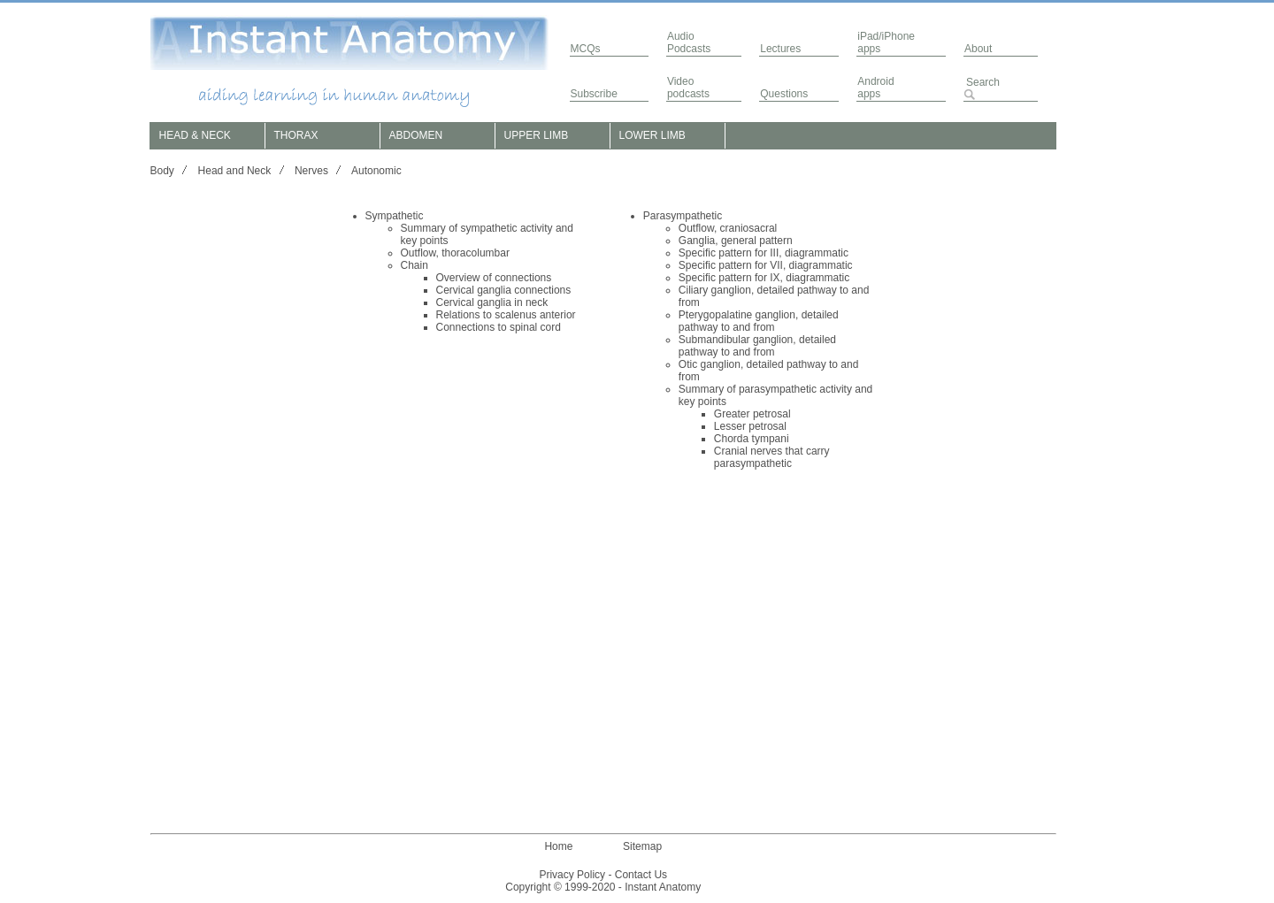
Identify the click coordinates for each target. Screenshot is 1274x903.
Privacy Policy (572, 875)
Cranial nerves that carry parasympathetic (772, 457)
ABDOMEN (416, 135)
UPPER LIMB (536, 135)
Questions (784, 94)
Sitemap (642, 846)
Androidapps (875, 87)
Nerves (311, 171)
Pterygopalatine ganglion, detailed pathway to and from (759, 321)
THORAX (296, 135)
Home (558, 846)
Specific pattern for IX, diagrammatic (764, 278)
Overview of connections (494, 278)
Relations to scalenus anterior (506, 315)
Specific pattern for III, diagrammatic (763, 253)
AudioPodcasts (688, 42)
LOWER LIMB (652, 135)
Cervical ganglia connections (504, 290)
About (978, 48)
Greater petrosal (752, 414)
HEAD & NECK (195, 135)
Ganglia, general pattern (736, 240)
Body (162, 171)
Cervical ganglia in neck (492, 302)
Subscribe (594, 94)
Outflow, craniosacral (728, 228)
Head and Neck (235, 171)
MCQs (586, 48)
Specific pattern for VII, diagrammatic (766, 265)
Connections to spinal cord (498, 327)
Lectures (780, 48)
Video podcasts (688, 87)
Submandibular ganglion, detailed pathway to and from (757, 345)
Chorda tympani (751, 438)
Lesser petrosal (750, 426)
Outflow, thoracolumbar (455, 253)
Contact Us (641, 875)
